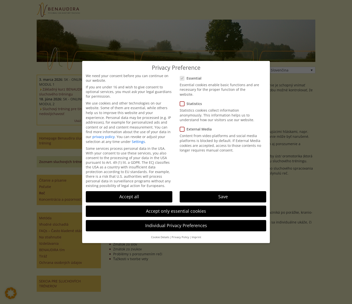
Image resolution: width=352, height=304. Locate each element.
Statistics (192, 103)
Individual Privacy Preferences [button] (176, 225)
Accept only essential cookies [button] (176, 211)
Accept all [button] (129, 196)
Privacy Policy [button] (180, 237)
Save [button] (223, 196)
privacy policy (103, 136)
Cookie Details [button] (160, 237)
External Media (197, 129)
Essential (192, 78)
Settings (138, 141)
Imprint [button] (196, 237)
